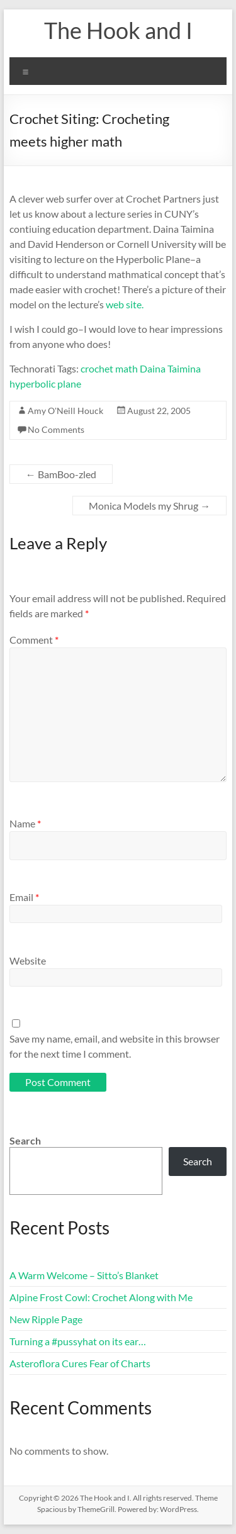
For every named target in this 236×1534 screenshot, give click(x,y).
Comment (34, 640)
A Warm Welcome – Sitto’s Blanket (84, 1275)
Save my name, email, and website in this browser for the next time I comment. (114, 1046)
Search (25, 1140)
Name (25, 823)
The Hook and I (118, 30)
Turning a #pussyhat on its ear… (77, 1341)
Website (27, 960)
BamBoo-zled (61, 474)
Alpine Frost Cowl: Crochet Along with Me (101, 1297)
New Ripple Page (45, 1319)
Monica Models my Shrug (149, 506)
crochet (97, 368)
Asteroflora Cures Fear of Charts (79, 1363)
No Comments (56, 429)
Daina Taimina (170, 368)
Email (24, 897)
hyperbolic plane (45, 383)
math (126, 368)
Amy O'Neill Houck (65, 410)
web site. (124, 304)
